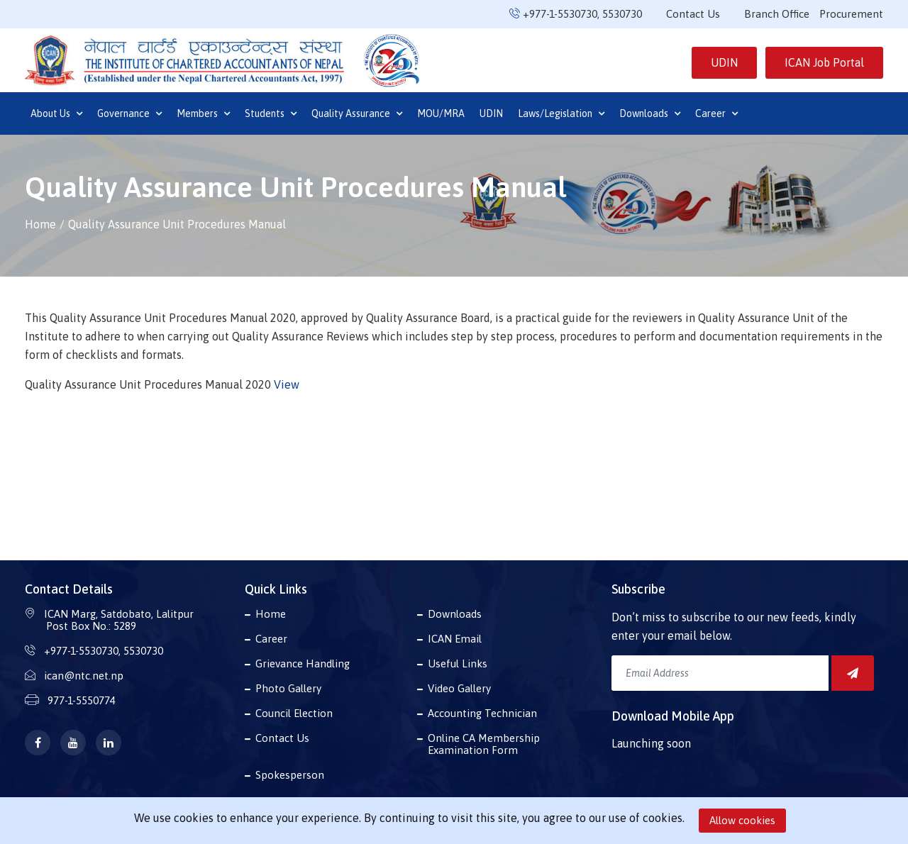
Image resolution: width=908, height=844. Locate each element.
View (286, 384)
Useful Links (457, 663)
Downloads (649, 113)
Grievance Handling (302, 663)
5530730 (622, 14)
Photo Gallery (288, 688)
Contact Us (693, 14)
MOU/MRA (441, 113)
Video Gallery (459, 688)
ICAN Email (455, 639)
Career (716, 113)
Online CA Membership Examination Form (484, 744)
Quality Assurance (356, 113)
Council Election (294, 713)
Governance (129, 113)
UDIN (724, 62)
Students (271, 113)
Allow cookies (742, 820)
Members (203, 113)
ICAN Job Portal (824, 62)
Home (40, 224)
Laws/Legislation (561, 113)
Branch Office (776, 14)
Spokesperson (289, 775)
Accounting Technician (482, 713)
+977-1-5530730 (560, 14)
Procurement (851, 14)
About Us (56, 113)
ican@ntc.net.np (83, 676)
